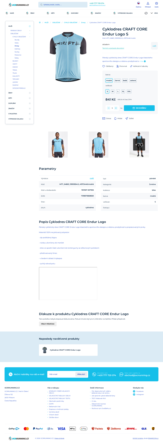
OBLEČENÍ (56, 22)
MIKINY (15, 67)
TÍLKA (15, 73)
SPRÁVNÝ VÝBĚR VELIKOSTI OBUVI (59, 392)
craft (154, 46)
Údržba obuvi (54, 417)
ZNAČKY (11, 108)
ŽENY (10, 93)
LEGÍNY (15, 82)
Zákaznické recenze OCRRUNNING (99, 405)
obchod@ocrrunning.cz (97, 5)
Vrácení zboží (54, 415)
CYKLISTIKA (12, 114)
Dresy (83, 22)
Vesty (17, 43)
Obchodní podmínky (56, 401)
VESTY (15, 64)
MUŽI (46, 22)
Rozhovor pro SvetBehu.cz (101, 408)
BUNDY (15, 61)
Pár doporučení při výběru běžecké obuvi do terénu (101, 392)
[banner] (19, 5)
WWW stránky (138, 438)
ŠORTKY (16, 85)
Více (141, 61)
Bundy (17, 40)
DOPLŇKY (12, 103)
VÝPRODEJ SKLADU (15, 119)
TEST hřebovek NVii (99, 398)
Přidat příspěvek (47, 324)
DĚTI (10, 98)
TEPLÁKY (16, 79)
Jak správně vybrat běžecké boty (103, 396)
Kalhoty (17, 49)
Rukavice (18, 55)
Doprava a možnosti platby (59, 409)
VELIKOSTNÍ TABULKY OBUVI (59, 396)
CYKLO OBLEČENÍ (70, 22)
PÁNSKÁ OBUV (16, 30)
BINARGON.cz (153, 438)
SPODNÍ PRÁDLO (19, 88)
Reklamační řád (54, 406)
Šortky (17, 52)
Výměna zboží (54, 412)
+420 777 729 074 (96, 3)
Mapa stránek (59, 438)
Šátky (17, 58)
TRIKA (15, 70)
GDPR (51, 404)
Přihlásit (81, 374)
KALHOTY (16, 76)
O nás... (94, 401)
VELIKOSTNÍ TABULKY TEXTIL (59, 398)
